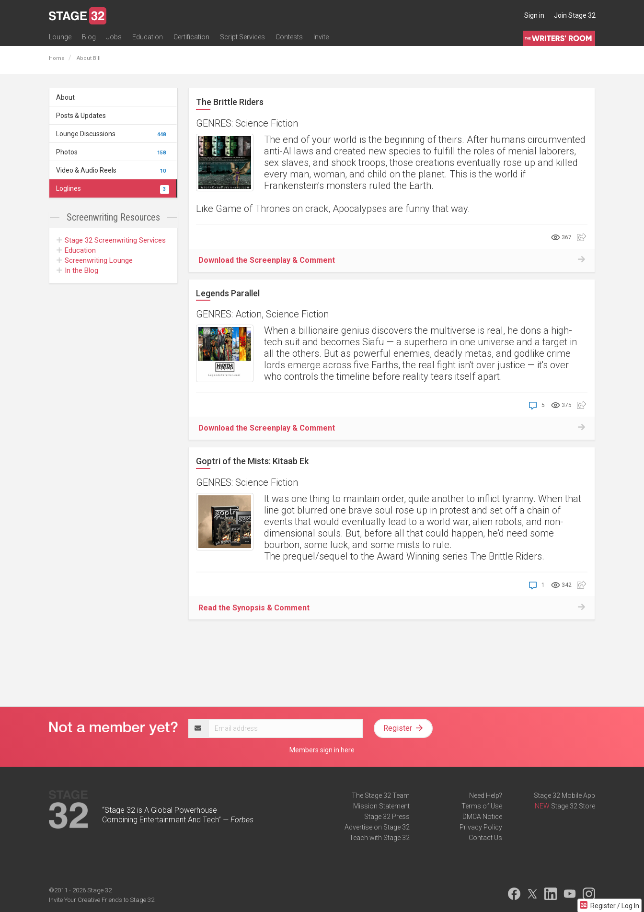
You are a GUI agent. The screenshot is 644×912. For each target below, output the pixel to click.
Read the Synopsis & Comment (254, 607)
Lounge (60, 37)
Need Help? (485, 795)
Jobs (114, 37)
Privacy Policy (481, 827)
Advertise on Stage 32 (377, 827)
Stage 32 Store (573, 806)
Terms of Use (481, 806)
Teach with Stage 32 (379, 838)
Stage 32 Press (387, 816)
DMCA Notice (482, 816)
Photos (112, 152)
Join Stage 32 (575, 15)
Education (147, 37)
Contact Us (485, 838)
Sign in (534, 15)
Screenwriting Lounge (95, 260)
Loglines (112, 188)
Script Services (242, 37)
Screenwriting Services (111, 240)
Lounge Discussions (112, 134)
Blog (89, 37)
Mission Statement (381, 806)
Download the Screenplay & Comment (266, 260)
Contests (289, 37)
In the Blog (77, 270)
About (65, 97)
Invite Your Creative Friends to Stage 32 (101, 899)
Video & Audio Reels (112, 170)
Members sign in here (322, 750)
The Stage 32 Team (381, 795)
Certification (191, 37)
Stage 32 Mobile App (564, 795)
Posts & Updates (81, 115)
